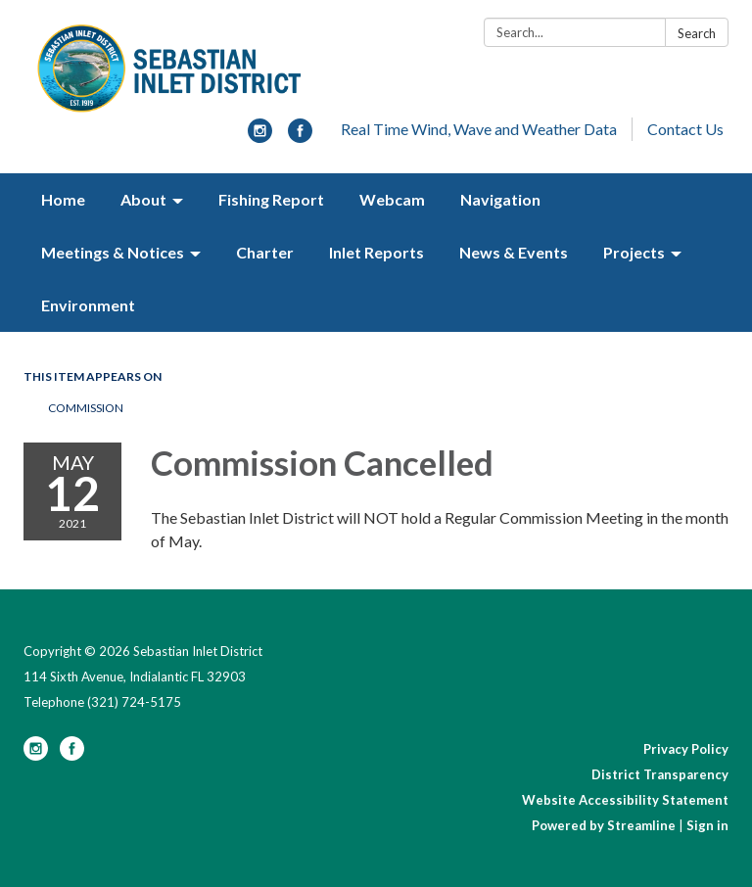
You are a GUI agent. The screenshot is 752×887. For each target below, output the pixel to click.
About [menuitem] (143, 199)
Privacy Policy (685, 749)
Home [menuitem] (63, 199)
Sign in (707, 825)
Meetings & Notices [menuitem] (112, 252)
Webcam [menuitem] (392, 199)
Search (697, 33)
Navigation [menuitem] (500, 199)
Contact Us (685, 128)
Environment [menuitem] (88, 305)
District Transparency (659, 774)
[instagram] (260, 136)
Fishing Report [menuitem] (271, 199)
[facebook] (300, 136)
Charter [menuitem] (265, 252)
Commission (85, 407)
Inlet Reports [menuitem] (376, 252)
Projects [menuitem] (634, 252)
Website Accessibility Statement (625, 800)
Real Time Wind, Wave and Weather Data (479, 128)
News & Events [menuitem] (513, 252)
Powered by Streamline (604, 825)
